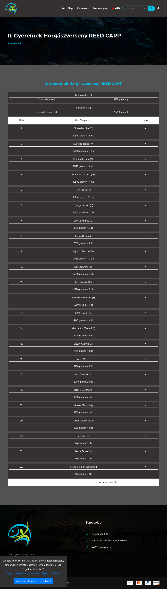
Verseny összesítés (108, 482)
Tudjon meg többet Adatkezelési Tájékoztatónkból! (33, 574)
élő (116, 8)
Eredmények (100, 8)
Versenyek (83, 8)
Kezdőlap (67, 8)
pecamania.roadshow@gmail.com (109, 541)
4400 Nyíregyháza (101, 547)
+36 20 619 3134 (100, 534)
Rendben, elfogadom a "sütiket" (33, 581)
